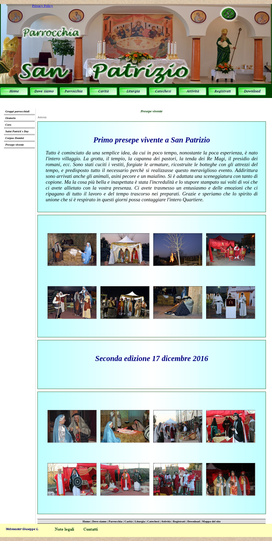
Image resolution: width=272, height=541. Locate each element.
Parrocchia (115, 521)
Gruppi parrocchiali (17, 111)
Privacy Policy (42, 6)
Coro (8, 124)
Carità (128, 521)
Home (86, 521)
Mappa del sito (211, 521)
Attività (166, 521)
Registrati (179, 521)
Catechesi (153, 521)
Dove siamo (99, 521)
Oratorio (10, 118)
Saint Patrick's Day (17, 131)
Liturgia (140, 521)
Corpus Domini (14, 138)
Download (193, 521)
